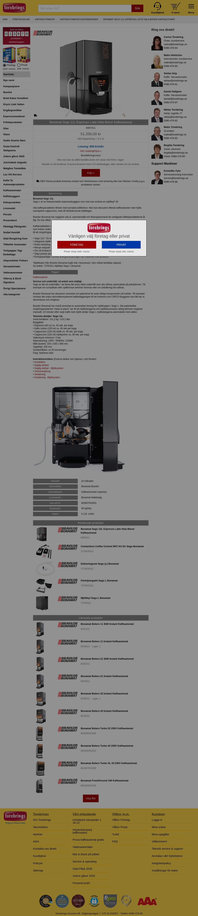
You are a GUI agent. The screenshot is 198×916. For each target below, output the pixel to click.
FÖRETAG (76, 279)
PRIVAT (121, 279)
